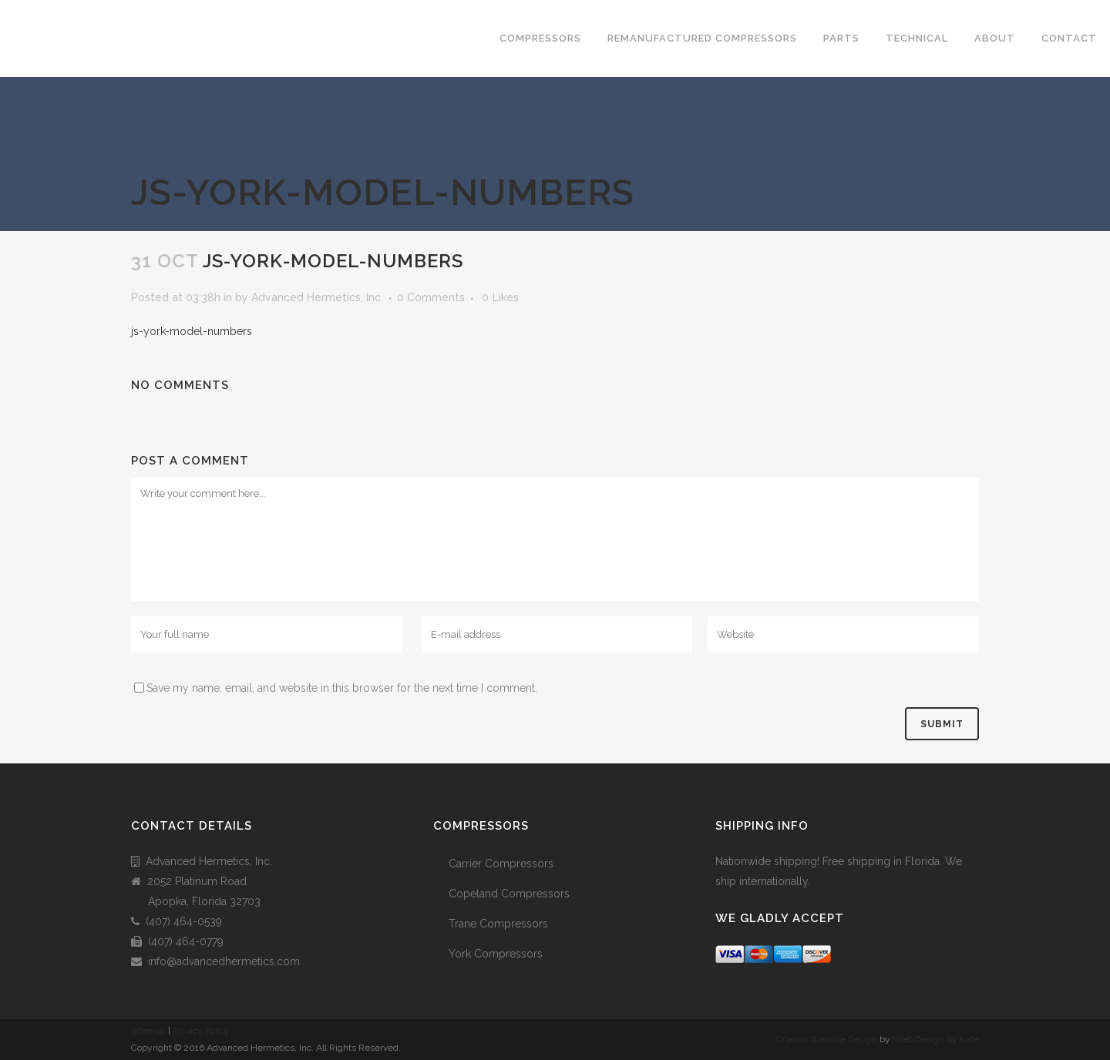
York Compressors (496, 954)
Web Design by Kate (936, 1039)
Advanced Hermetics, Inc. (317, 297)
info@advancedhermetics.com (224, 961)
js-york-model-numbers (191, 331)
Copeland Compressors (509, 893)
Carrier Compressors (501, 863)
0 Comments (431, 297)
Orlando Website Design (826, 1039)
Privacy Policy (201, 1030)
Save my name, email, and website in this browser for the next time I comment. (341, 688)
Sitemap (148, 1030)
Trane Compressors (498, 923)
